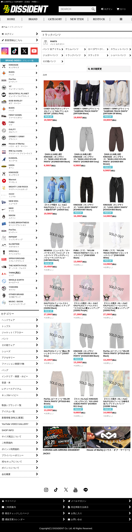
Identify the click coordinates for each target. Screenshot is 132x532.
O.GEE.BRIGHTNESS (15, 223)
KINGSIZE (10, 66)
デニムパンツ (71, 49)
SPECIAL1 (11, 252)
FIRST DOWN (11, 116)
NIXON (8, 216)
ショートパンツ (118, 55)
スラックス (93, 55)
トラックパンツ (73, 55)
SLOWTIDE (10, 245)
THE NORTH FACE (14, 266)
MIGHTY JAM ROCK (14, 188)
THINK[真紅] (10, 274)
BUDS (8, 73)
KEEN (7, 166)
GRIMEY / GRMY (12, 137)
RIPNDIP (11, 238)
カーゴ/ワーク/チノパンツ (98, 49)
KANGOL (9, 159)
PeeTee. (9, 80)
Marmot (9, 180)
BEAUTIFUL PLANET (15, 94)
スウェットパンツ (119, 49)
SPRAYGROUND (13, 259)
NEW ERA (9, 202)
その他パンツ (49, 61)
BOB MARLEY (11, 102)
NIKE (7, 209)
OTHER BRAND (12, 295)
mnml (8, 195)
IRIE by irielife (16, 152)
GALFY (9, 130)
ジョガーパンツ (50, 55)
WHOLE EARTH (12, 281)
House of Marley (14, 145)
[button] (121, 19)
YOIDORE (9, 288)
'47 (12, 87)
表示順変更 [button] (95, 69)
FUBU (7, 123)
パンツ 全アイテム (52, 49)
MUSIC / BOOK (13, 302)
